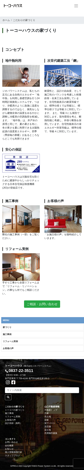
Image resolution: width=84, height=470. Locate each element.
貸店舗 (47, 426)
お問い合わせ (11, 442)
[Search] (42, 390)
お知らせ (9, 449)
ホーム (6, 20)
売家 (46, 413)
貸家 (46, 420)
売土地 (47, 416)
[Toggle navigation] (76, 6)
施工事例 (7, 334)
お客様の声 (8, 348)
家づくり (7, 327)
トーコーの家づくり (14, 410)
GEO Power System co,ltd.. (45, 466)
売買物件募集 (50, 433)
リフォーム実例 (10, 341)
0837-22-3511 (21, 370)
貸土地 (47, 430)
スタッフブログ (12, 455)
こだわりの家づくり (24, 20)
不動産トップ (50, 410)
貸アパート (49, 423)
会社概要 (9, 445)
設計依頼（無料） (13, 423)
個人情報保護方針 (13, 452)
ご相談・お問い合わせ (42, 304)
